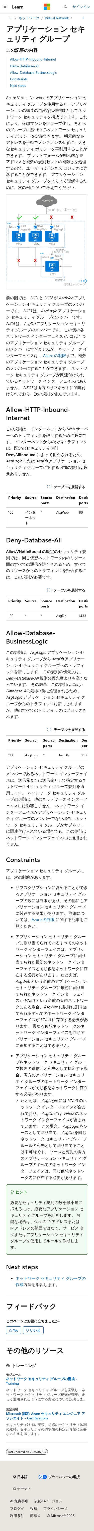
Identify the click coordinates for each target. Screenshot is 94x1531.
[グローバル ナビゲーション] (5, 6)
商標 (33, 1515)
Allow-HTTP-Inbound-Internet (33, 59)
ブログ (15, 1508)
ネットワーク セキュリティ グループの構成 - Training (41, 1381)
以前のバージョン (48, 1500)
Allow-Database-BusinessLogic (33, 72)
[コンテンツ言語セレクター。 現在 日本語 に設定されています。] (20, 1477)
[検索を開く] (65, 6)
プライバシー (53, 1508)
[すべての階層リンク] (10, 18)
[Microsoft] (47, 7)
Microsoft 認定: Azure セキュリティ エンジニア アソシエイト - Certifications (45, 1415)
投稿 (33, 1508)
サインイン (81, 6)
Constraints (19, 79)
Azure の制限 (43, 919)
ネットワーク (29, 18)
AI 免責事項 (19, 1500)
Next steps (18, 85)
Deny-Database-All (24, 66)
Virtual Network (57, 18)
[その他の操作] (83, 18)
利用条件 (17, 1515)
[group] (47, 510)
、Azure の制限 (52, 355)
